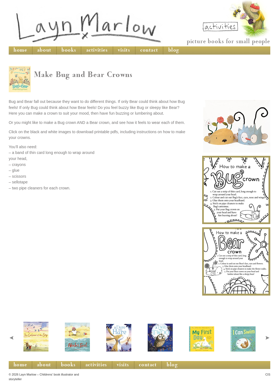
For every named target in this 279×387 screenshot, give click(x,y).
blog (173, 50)
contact (149, 50)
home (20, 50)
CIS (267, 374)
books (69, 50)
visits (124, 50)
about (44, 50)
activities (97, 50)
